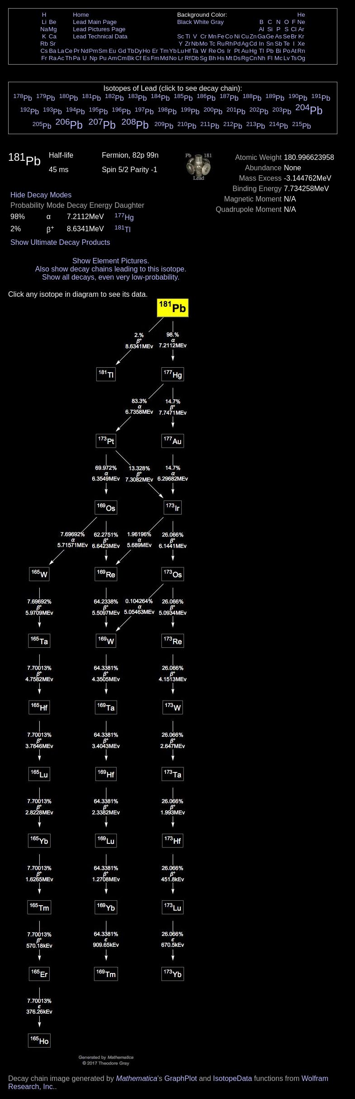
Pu (102, 58)
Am (112, 58)
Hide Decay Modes (40, 195)
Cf (138, 58)
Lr (181, 58)
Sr (53, 43)
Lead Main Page (95, 22)
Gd (122, 50)
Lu (180, 50)
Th (68, 58)
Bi (278, 50)
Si (270, 29)
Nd (85, 50)
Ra (53, 58)
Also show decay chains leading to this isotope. (110, 269)
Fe (220, 36)
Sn (270, 43)
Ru (221, 43)
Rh (229, 43)
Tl (261, 50)
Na (44, 29)
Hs (220, 58)
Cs (43, 50)
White (201, 22)
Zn (253, 36)
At (294, 50)
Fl (269, 58)
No (173, 58)
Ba (52, 50)
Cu (245, 36)
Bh (212, 58)
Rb (44, 43)
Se (286, 36)
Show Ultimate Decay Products (60, 242)
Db (195, 58)
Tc (212, 43)
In (261, 43)
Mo (203, 43)
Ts (294, 58)
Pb (270, 50)
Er (155, 50)
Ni (237, 36)
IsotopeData (232, 1078)
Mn (212, 36)
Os (221, 50)
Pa (76, 58)
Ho (146, 50)
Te (287, 43)
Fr (44, 58)
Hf (187, 50)
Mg (52, 29)
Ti (187, 36)
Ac (61, 58)
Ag (244, 43)
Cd (253, 43)
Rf (187, 58)
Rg (245, 58)
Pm (93, 50)
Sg (203, 58)
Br (294, 36)
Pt (237, 50)
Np (93, 58)
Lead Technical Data (100, 36)
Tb (130, 50)
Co (229, 36)
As (278, 36)
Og (301, 58)
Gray (217, 22)
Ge (270, 36)
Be (52, 22)
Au (244, 50)
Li (44, 22)
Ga (261, 36)
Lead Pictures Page (99, 29)
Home (81, 14)
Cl (294, 29)
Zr (188, 43)
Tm (164, 50)
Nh (261, 58)
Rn (301, 50)
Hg (253, 50)
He (301, 14)
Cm (122, 58)
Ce (68, 50)
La (60, 50)
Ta (195, 50)
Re (212, 50)
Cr (203, 36)
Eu (112, 50)
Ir (229, 50)
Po (286, 50)
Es (146, 58)
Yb (172, 50)
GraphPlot (180, 1078)
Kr (301, 36)
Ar (301, 29)
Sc (181, 36)
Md (164, 58)
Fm (155, 58)
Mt (229, 58)
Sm (103, 50)
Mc (279, 58)
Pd (237, 43)
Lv (287, 58)
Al (261, 29)
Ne (301, 22)
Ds (237, 58)
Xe (301, 43)
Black (184, 22)
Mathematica (136, 1078)
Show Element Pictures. (110, 261)
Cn (253, 58)
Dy (138, 50)
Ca (53, 36)
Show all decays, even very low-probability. (111, 277)
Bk (130, 58)
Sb (278, 43)
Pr (77, 50)
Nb (195, 43)
